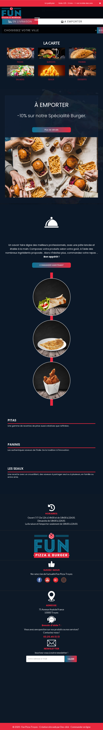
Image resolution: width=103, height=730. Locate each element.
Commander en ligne (80, 727)
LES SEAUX (15, 468)
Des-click (64, 727)
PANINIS (14, 444)
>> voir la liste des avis (83, 3)
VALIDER (71, 659)
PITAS (12, 420)
